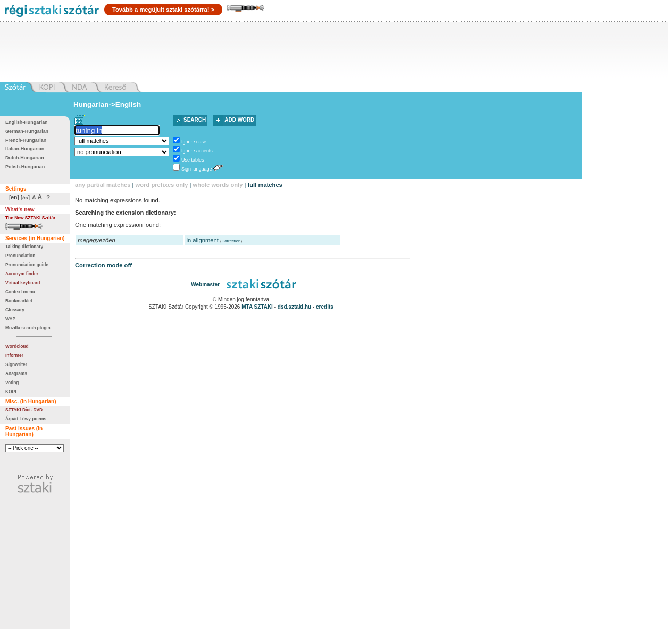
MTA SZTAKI (257, 307)
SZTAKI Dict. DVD (24, 409)
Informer (14, 355)
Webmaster (205, 284)
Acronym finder (21, 273)
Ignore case (193, 141)
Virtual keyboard (22, 282)
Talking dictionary (24, 246)
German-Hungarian (26, 131)
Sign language (196, 169)
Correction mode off (103, 265)
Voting (12, 382)
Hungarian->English (107, 104)
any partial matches (102, 185)
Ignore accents (197, 151)
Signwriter (16, 364)
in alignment (203, 240)
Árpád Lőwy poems (25, 418)
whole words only (218, 185)
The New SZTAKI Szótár (30, 217)
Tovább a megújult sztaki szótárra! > (163, 9)
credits (324, 307)
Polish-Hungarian (25, 166)
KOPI (10, 391)
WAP (10, 318)
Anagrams (16, 373)
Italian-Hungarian (24, 148)
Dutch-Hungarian (24, 157)
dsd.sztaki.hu (294, 307)
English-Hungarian (26, 122)
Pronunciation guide (26, 264)
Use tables (192, 160)
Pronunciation (20, 255)
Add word (239, 120)
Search (194, 120)
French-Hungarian (25, 140)
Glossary (14, 309)
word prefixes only (162, 185)
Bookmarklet (18, 300)
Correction (231, 241)
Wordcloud (17, 346)
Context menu (20, 291)
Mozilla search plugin (28, 327)
